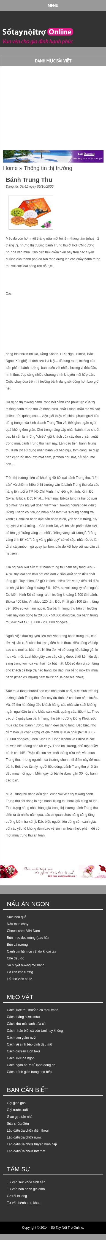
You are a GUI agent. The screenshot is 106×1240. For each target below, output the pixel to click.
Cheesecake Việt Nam (23, 931)
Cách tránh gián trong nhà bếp (29, 1072)
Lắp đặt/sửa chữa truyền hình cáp (32, 1144)
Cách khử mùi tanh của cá (26, 1024)
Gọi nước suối (17, 1110)
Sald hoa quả (16, 917)
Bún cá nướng (17, 945)
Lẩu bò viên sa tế (19, 979)
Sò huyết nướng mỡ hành (25, 965)
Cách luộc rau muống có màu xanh (32, 1010)
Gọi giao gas (16, 1103)
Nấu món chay (17, 924)
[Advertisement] (47, 106)
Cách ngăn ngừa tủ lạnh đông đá (31, 1065)
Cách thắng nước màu (23, 1017)
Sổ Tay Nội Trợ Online (67, 1228)
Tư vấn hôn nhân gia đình (26, 1189)
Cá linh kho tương (20, 972)
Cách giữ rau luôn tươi (23, 1051)
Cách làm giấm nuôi (21, 1037)
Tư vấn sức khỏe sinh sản (26, 1182)
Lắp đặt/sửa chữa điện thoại (27, 1130)
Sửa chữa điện (18, 1124)
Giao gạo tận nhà (19, 1117)
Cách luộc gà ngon (20, 1058)
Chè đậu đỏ (15, 958)
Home (10, 168)
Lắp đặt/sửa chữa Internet (26, 1151)
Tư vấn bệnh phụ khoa (23, 1203)
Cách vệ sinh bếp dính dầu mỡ (29, 1044)
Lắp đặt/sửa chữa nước (24, 1137)
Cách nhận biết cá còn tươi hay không (35, 1031)
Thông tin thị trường (48, 168)
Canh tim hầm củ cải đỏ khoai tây (31, 951)
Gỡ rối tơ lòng (17, 1196)
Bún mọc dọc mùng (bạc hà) (28, 938)
